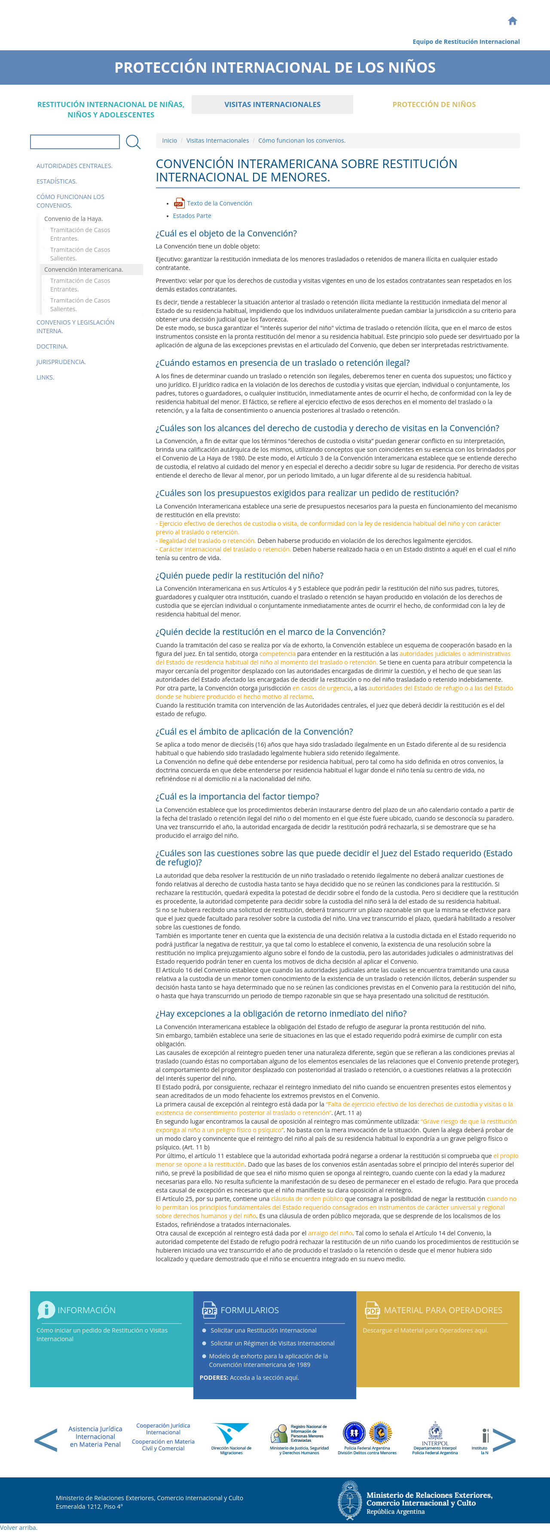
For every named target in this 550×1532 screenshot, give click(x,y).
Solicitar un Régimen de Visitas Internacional (273, 1343)
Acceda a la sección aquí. (249, 1377)
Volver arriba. (18, 1527)
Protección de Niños (434, 104)
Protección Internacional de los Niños (275, 64)
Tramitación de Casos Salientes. (80, 253)
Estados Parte (192, 215)
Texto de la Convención (219, 203)
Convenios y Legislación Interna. (76, 326)
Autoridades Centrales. (75, 166)
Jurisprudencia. (61, 362)
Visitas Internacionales (272, 104)
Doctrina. (52, 346)
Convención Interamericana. (83, 269)
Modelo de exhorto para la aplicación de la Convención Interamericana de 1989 (268, 1360)
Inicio (169, 140)
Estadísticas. (57, 181)
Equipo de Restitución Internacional (466, 41)
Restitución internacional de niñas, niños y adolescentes (111, 109)
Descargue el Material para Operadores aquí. (425, 1330)
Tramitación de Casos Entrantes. (80, 234)
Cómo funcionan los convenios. (70, 201)
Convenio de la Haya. (73, 218)
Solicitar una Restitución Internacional (264, 1330)
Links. (46, 377)
